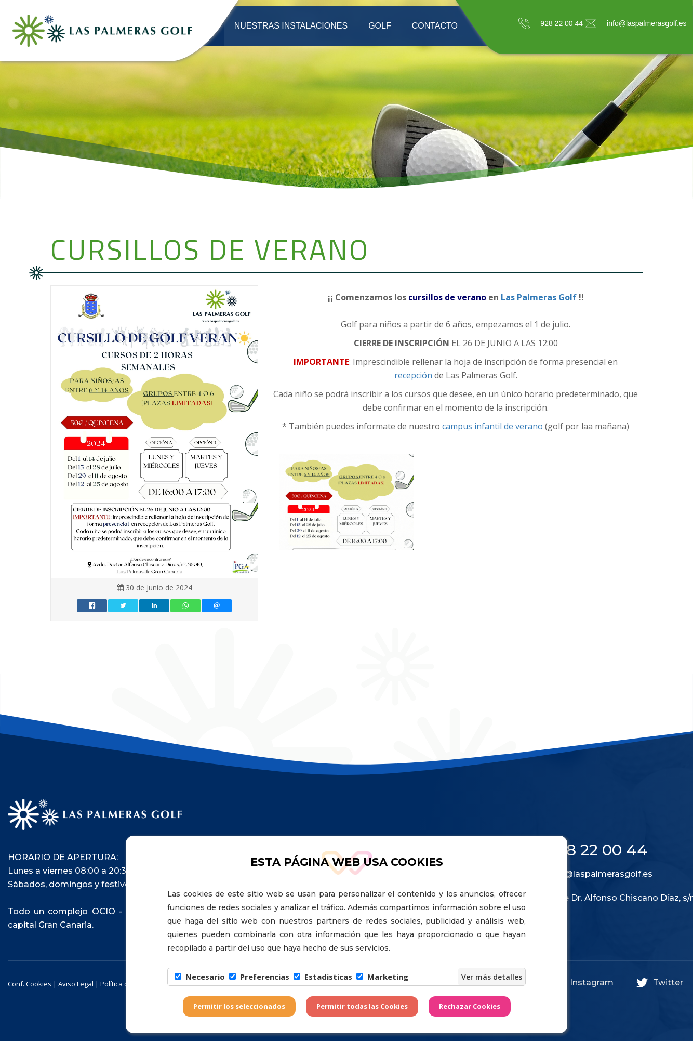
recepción (413, 375)
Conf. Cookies (29, 984)
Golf (379, 25)
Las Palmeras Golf (540, 297)
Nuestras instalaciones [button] (291, 25)
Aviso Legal (76, 984)
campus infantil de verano (491, 426)
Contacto (435, 25)
